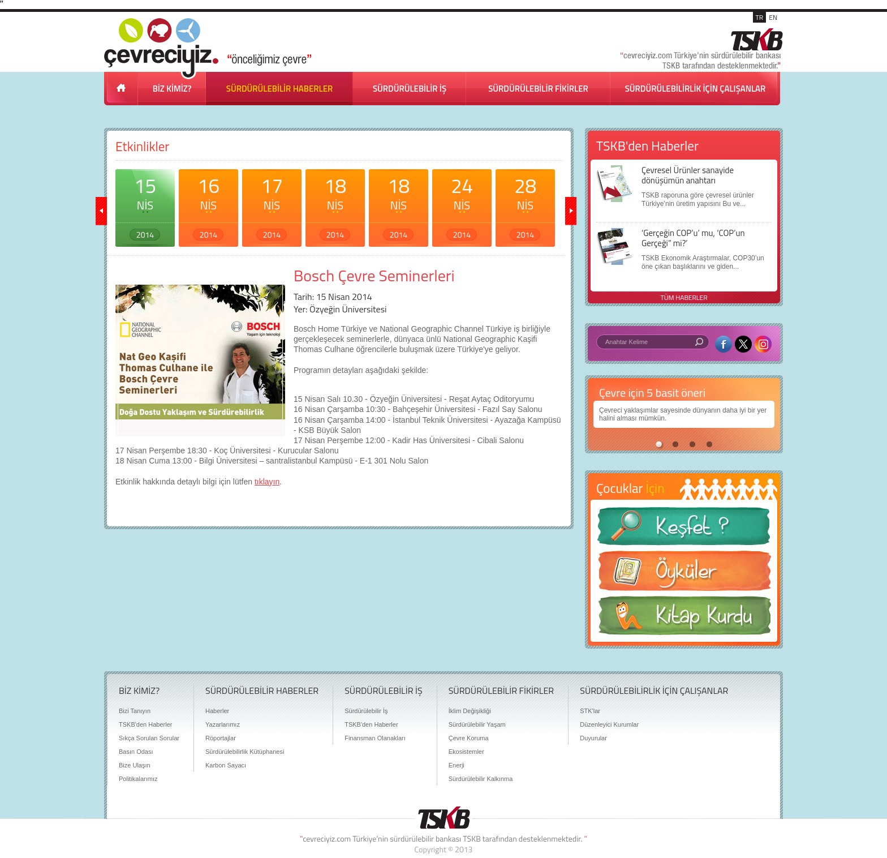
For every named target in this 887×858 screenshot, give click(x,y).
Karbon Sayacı (225, 765)
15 (145, 205)
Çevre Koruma (469, 738)
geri (101, 211)
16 (208, 205)
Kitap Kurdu (684, 618)
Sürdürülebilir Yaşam (477, 724)
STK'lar (590, 710)
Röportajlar (220, 738)
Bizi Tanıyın (134, 710)
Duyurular (593, 738)
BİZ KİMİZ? (172, 88)
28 (525, 205)
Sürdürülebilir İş (366, 710)
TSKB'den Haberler (145, 724)
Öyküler (684, 574)
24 (462, 205)
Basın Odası (136, 751)
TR (760, 17)
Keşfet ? (684, 529)
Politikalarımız (138, 778)
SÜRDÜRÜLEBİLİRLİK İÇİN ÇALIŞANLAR (695, 88)
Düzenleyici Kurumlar (609, 724)
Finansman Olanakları (375, 738)
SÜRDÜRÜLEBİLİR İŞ (409, 88)
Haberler (217, 710)
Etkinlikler (142, 146)
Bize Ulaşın (134, 765)
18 (335, 205)
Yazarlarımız (222, 724)
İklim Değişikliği (470, 710)
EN (773, 17)
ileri (570, 211)
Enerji (456, 765)
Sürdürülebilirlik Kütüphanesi (244, 751)
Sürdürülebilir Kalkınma (481, 778)
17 (272, 205)
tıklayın (267, 481)
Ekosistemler (466, 751)
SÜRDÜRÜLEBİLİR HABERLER (279, 88)
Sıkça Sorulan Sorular (149, 738)
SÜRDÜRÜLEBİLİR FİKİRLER (538, 88)
